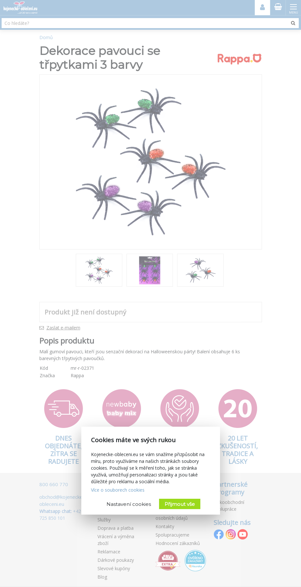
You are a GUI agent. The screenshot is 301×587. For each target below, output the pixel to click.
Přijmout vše (180, 504)
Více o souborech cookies (118, 490)
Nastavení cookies (128, 504)
